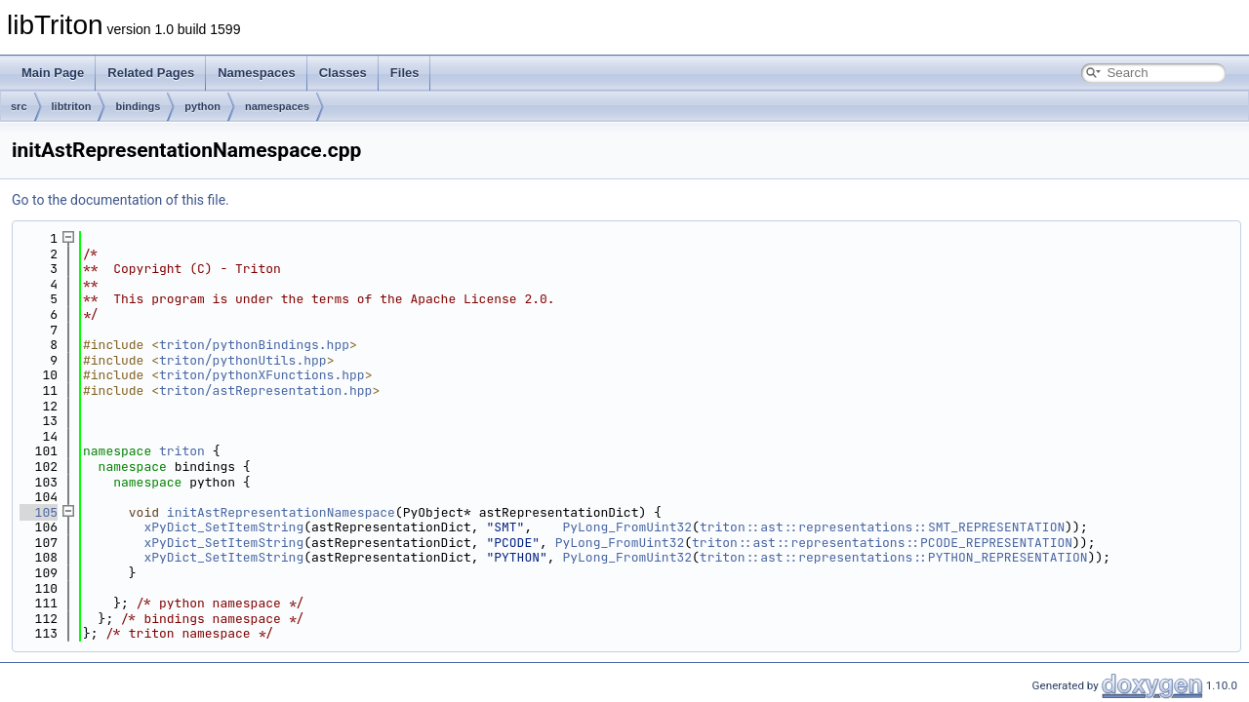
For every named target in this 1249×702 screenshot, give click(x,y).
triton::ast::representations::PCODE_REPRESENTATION (882, 542)
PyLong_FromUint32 (627, 527)
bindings (137, 106)
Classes (343, 72)
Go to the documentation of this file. (120, 200)
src (19, 106)
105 (39, 512)
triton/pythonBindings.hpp (254, 344)
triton (182, 451)
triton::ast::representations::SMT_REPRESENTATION (882, 527)
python (202, 106)
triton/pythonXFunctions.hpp (262, 375)
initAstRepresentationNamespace (281, 512)
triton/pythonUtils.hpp (243, 360)
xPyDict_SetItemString (223, 527)
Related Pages (150, 72)
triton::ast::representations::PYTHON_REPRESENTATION (894, 557)
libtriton (72, 106)
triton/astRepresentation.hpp (265, 390)
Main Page (52, 72)
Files (405, 72)
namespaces (277, 106)
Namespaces (257, 72)
